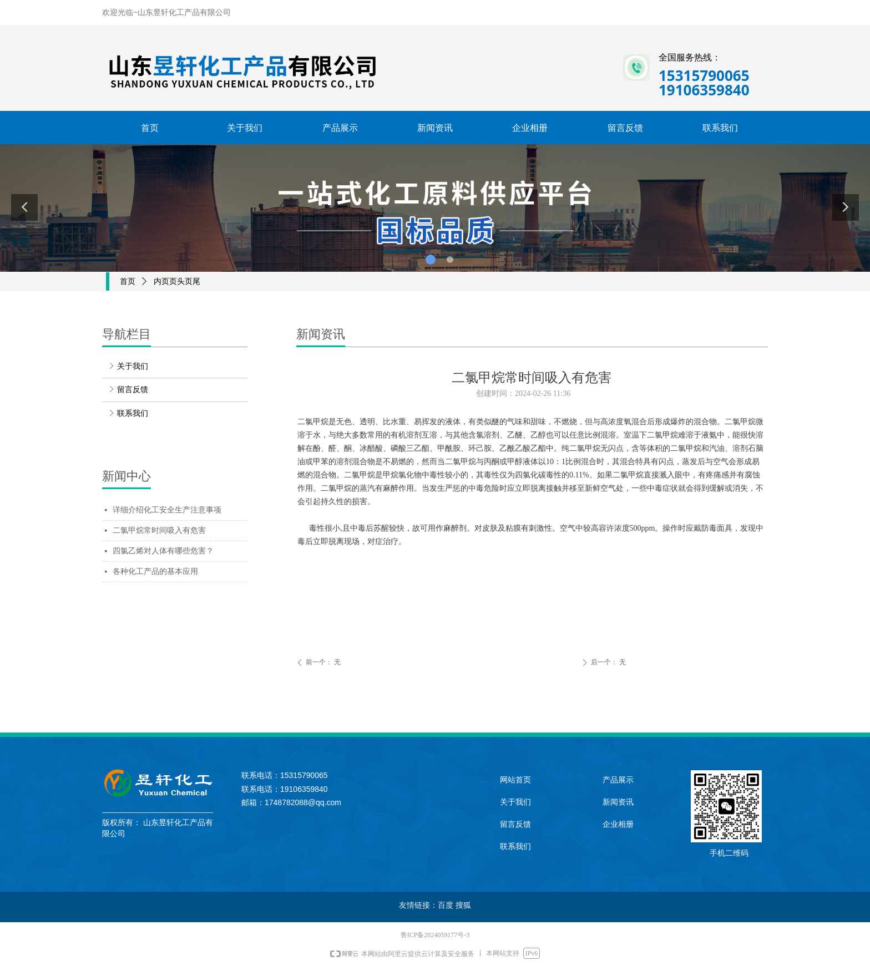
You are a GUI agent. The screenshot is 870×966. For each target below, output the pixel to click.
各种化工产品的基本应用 (155, 571)
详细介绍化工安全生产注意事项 (167, 510)
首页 (127, 281)
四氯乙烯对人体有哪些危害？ (163, 551)
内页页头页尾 (177, 281)
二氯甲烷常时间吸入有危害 (159, 530)
